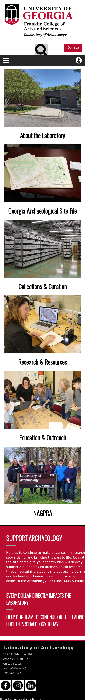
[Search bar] (41, 50)
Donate (73, 47)
